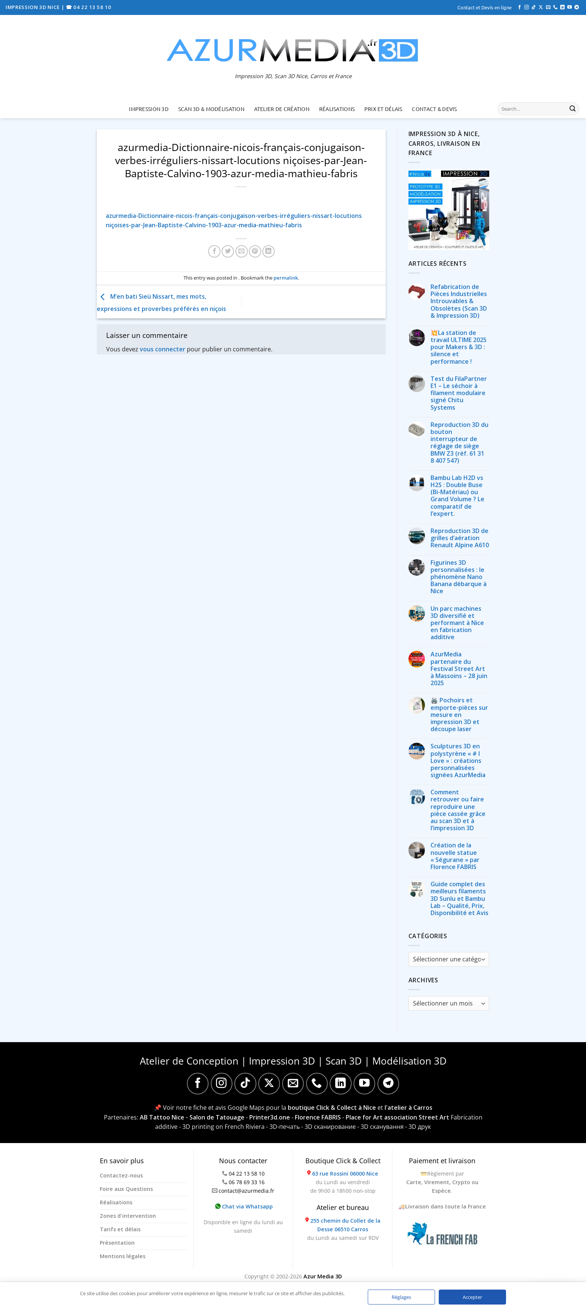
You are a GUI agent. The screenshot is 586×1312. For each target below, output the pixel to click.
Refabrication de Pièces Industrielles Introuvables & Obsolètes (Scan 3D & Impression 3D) (459, 301)
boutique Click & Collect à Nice (332, 1107)
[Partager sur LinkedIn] (268, 251)
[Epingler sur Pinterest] (255, 251)
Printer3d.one (269, 1117)
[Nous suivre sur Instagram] (526, 7)
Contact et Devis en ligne (484, 7)
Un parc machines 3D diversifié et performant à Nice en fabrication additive (457, 623)
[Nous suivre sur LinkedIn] (562, 7)
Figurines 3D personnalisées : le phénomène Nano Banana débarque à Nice (459, 577)
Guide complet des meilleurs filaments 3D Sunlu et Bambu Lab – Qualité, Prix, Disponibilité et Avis (459, 899)
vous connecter (162, 349)
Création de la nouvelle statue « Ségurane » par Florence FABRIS (455, 856)
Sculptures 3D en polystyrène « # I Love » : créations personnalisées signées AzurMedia (458, 761)
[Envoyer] (572, 108)
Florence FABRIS (318, 1117)
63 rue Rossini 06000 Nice (345, 1173)
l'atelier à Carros (408, 1107)
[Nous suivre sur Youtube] (569, 7)
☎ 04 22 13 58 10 (88, 7)
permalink (286, 277)
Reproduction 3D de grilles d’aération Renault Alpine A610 (460, 538)
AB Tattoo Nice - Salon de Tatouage (192, 1117)
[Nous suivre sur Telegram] (576, 7)
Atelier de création (281, 108)
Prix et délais (383, 108)
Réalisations (337, 108)
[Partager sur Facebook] (214, 251)
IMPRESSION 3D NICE (33, 7)
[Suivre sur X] (541, 7)
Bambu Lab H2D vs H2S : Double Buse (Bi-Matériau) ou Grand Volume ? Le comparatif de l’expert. (457, 495)
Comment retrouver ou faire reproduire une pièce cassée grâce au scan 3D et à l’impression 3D (458, 810)
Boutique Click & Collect (342, 1160)
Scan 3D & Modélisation (211, 108)
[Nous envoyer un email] (548, 7)
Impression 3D (149, 108)
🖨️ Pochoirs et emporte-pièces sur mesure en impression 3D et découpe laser (459, 715)
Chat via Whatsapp (244, 1206)
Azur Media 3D (322, 1276)
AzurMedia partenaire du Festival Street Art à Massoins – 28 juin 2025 (459, 669)
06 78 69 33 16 (247, 1182)
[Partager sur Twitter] (228, 251)
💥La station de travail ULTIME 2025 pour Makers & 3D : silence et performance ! (459, 347)
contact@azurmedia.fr (246, 1190)
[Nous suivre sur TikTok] (533, 7)
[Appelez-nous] (555, 7)
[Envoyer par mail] (241, 251)
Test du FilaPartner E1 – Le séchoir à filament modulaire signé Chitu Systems (459, 393)
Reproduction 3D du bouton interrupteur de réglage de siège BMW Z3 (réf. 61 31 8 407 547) (459, 442)
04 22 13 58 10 (247, 1173)
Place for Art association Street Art (397, 1117)
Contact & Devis (434, 108)
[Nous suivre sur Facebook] (519, 7)
